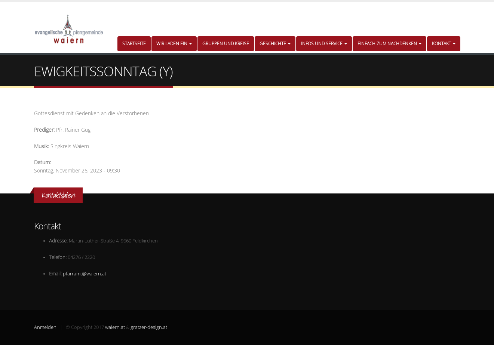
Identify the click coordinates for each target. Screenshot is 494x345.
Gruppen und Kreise (225, 43)
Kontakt (443, 43)
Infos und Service (324, 43)
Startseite (134, 43)
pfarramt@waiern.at (84, 274)
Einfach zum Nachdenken (389, 43)
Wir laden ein (174, 43)
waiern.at (115, 327)
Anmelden (45, 327)
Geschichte (275, 43)
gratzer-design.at (149, 327)
